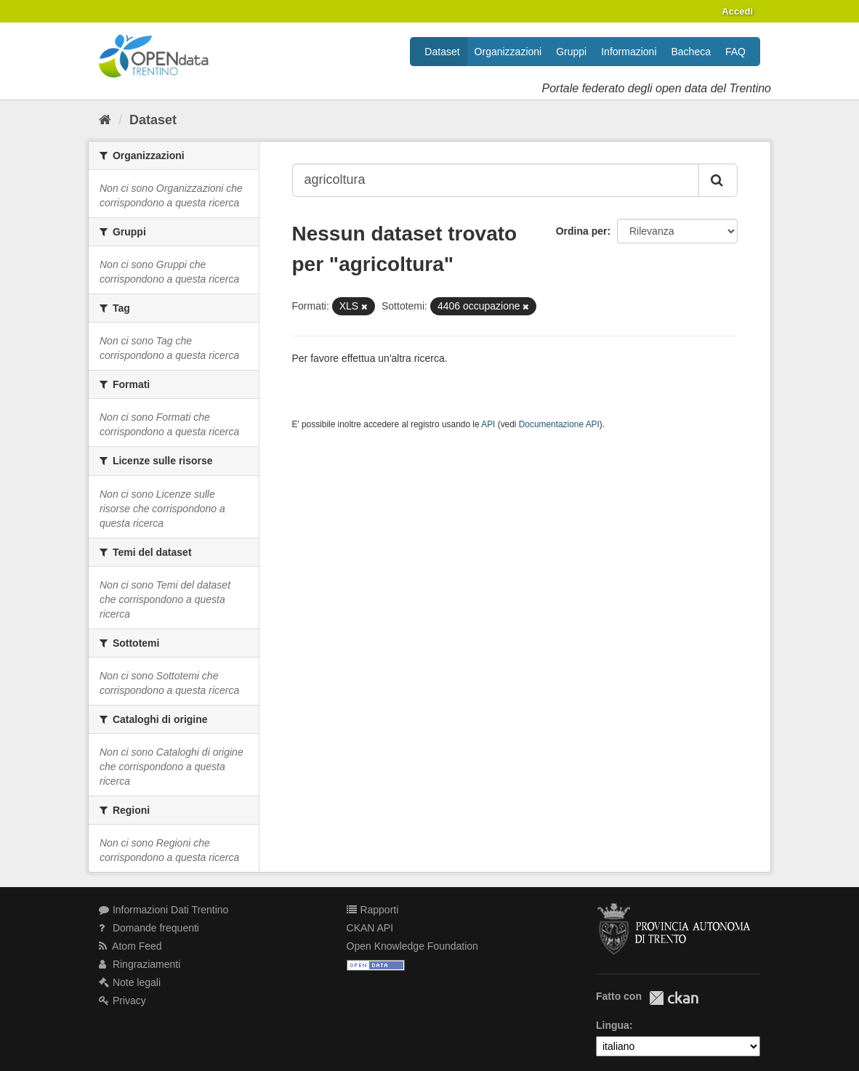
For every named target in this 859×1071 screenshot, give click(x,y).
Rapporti (373, 910)
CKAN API (370, 928)
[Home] (105, 120)
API (488, 424)
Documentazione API (559, 424)
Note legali (130, 982)
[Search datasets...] (496, 180)
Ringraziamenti (139, 964)
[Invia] (718, 180)
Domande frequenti (149, 928)
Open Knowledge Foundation (412, 946)
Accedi (737, 11)
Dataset (441, 51)
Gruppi (571, 51)
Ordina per (582, 231)
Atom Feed (130, 946)
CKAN (673, 998)
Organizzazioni (508, 51)
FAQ (735, 51)
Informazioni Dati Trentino (163, 910)
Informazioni (628, 51)
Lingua (612, 1025)
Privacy (122, 1000)
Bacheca (691, 51)
